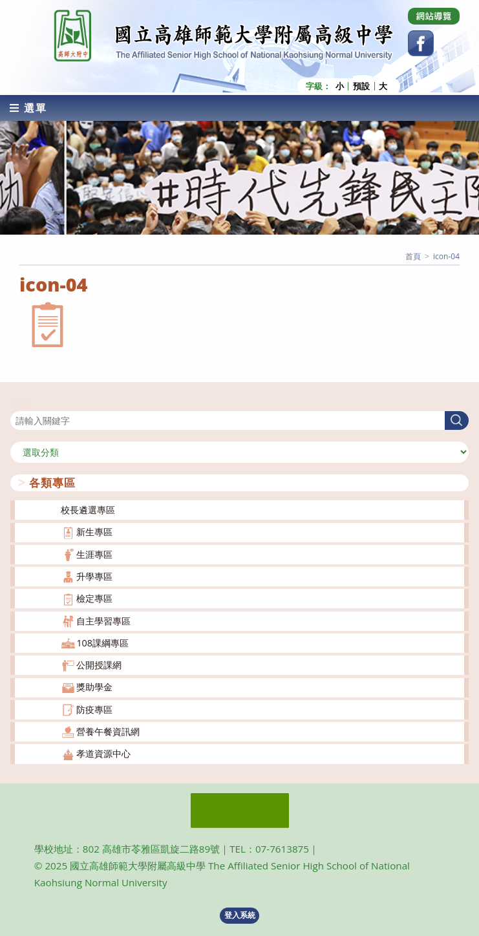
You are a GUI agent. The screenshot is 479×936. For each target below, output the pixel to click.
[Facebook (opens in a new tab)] (421, 43)
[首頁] (413, 256)
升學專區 (94, 576)
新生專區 (94, 532)
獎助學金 (94, 687)
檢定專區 (94, 598)
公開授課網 (99, 665)
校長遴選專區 (88, 510)
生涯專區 (94, 554)
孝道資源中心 (103, 753)
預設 (361, 86)
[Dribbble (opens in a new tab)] (434, 16)
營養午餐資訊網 (108, 731)
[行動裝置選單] (28, 108)
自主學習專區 (103, 621)
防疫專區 (94, 709)
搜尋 (19, 403)
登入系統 (239, 914)
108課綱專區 (102, 643)
